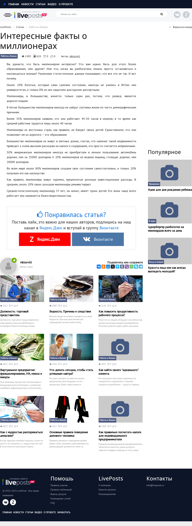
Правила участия (59, 485)
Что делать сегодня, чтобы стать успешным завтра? (71, 371)
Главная (11, 4)
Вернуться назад (180, 27)
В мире (152, 221)
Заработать (63, 512)
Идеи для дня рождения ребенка (170, 190)
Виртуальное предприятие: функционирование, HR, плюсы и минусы (21, 373)
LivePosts (5, 27)
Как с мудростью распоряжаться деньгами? (21, 434)
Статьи (40, 4)
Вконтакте (109, 227)
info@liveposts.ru (155, 485)
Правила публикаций (61, 489)
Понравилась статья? (71, 214)
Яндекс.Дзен (50, 227)
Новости (27, 4)
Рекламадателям (107, 494)
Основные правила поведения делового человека (68, 434)
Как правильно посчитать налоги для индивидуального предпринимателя (120, 435)
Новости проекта (107, 489)
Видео (52, 4)
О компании (105, 485)
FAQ (53, 502)
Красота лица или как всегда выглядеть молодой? (166, 269)
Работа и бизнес (9, 56)
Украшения (154, 184)
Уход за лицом (156, 262)
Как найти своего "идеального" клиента (118, 371)
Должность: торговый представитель (14, 313)
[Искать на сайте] (111, 14)
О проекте (66, 4)
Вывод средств (58, 494)
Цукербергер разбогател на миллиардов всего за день (166, 228)
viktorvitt (74, 56)
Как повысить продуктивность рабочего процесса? (118, 313)
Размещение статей (61, 498)
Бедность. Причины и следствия (70, 311)
